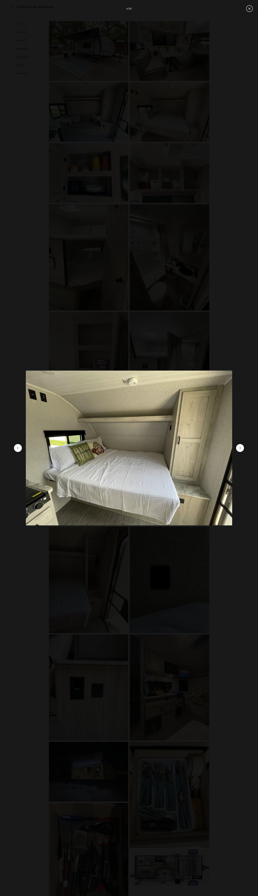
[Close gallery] (249, 8)
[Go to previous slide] (18, 448)
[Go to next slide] (240, 448)
